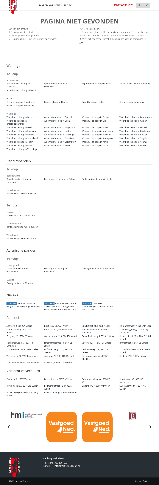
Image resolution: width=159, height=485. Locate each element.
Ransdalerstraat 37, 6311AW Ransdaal (95, 331)
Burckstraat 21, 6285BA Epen (96, 325)
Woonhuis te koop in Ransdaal (96, 134)
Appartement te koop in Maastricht (18, 85)
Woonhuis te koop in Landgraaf (21, 131)
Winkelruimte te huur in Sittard (21, 238)
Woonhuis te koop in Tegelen (133, 138)
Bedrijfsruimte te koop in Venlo (97, 179)
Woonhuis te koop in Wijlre (95, 145)
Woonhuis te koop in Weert (57, 145)
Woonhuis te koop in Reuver (133, 134)
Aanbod (43, 5)
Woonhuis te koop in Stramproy (97, 138)
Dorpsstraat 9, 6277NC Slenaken (60, 379)
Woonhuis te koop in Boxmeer (97, 117)
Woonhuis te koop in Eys (94, 120)
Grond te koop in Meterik (131, 102)
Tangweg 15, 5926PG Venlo (19, 336)
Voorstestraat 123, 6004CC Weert (60, 336)
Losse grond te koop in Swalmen (98, 268)
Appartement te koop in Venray (134, 83)
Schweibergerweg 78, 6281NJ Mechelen (133, 331)
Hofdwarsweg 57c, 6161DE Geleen (95, 351)
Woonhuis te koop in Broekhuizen (135, 117)
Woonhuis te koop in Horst (95, 127)
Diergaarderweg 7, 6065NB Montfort (95, 357)
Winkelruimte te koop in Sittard (21, 193)
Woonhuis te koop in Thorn (19, 141)
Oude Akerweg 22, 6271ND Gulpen (19, 331)
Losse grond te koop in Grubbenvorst (17, 270)
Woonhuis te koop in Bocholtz (59, 117)
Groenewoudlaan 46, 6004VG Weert (96, 381)
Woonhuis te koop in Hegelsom (59, 127)
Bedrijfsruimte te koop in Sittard (59, 179)
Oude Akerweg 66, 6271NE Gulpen (132, 387)
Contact (146, 481)
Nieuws (68, 5)
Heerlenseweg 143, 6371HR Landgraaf (19, 344)
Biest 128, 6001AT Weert (56, 325)
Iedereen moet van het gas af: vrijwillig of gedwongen (23, 305)
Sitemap (137, 481)
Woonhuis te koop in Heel (19, 127)
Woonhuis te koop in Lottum (58, 131)
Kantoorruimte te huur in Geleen (22, 226)
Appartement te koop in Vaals (96, 83)
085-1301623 (123, 5)
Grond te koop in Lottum (94, 102)
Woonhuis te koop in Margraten (97, 131)
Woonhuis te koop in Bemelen (21, 117)
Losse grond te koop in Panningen (55, 270)
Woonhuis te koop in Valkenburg (60, 141)
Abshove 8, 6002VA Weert (19, 325)
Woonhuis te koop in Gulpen (133, 120)
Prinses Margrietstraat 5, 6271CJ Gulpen (22, 394)
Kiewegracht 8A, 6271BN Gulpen (22, 385)
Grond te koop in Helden (56, 102)
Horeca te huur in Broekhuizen (21, 215)
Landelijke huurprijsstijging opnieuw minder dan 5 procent (97, 306)
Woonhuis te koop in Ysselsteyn (21, 149)
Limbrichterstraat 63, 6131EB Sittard (58, 344)
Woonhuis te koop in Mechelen (134, 131)
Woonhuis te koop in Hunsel (133, 127)
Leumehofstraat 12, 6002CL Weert (58, 387)
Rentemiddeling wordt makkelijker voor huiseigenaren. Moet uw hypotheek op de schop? (60, 306)
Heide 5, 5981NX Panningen (133, 356)
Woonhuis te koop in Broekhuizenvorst (16, 122)
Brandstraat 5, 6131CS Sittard (133, 342)
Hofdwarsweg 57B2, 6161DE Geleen (58, 351)
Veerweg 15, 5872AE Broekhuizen (22, 356)
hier (118, 38)
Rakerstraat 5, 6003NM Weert (58, 329)
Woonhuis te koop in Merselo (20, 134)
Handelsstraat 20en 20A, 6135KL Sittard (135, 338)
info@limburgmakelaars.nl (67, 465)
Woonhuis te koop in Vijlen (19, 145)
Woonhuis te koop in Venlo (95, 141)
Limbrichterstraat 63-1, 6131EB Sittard (134, 351)
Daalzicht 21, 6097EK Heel (19, 379)
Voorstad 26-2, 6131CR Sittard (59, 356)
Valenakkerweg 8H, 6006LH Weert (60, 392)
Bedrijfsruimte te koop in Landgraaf (18, 180)
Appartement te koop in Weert (21, 90)
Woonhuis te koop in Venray (133, 141)
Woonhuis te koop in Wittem (133, 145)
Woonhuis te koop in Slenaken (59, 138)
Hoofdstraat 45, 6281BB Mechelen (131, 381)
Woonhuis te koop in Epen (57, 120)
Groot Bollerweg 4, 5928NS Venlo (98, 336)
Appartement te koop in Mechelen (55, 85)
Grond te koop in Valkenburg (20, 105)
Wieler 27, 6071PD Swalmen (58, 362)
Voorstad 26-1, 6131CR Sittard (96, 342)
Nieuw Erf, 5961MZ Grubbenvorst (22, 362)
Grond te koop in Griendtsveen (21, 102)
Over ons (56, 5)
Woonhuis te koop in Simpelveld (22, 138)
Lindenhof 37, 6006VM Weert (96, 385)
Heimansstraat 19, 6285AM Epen (135, 325)
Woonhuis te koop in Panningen (59, 134)
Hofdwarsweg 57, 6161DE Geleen (22, 349)
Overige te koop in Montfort (20, 283)
